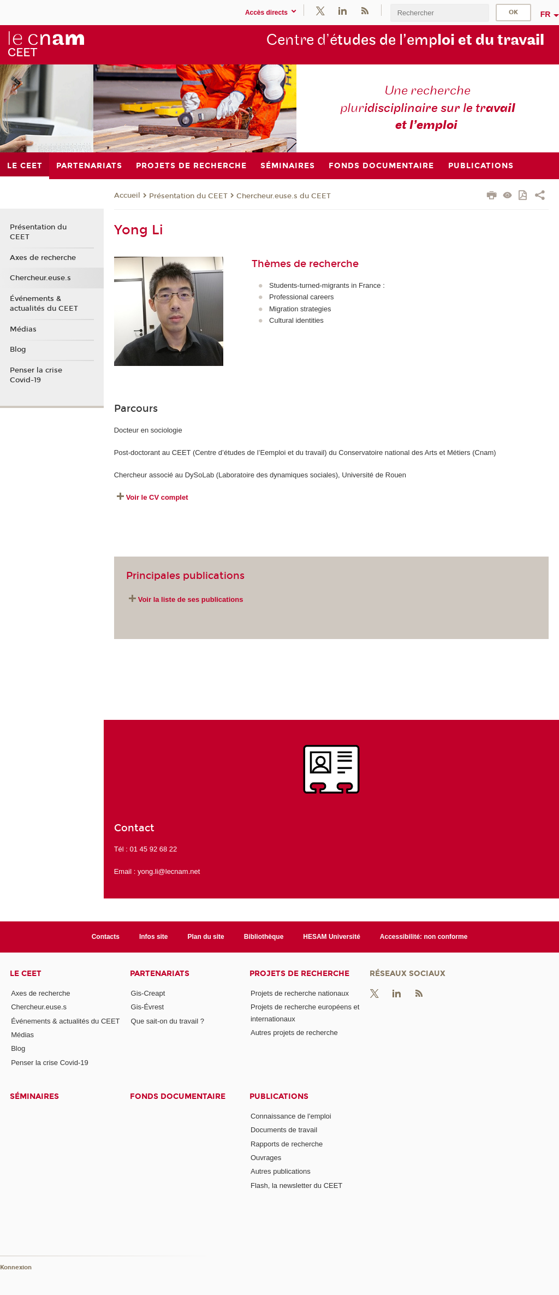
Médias (23, 329)
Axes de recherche (43, 257)
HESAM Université (331, 937)
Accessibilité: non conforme (424, 937)
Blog (18, 349)
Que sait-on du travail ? (167, 1021)
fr (545, 14)
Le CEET (25, 973)
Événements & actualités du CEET (44, 303)
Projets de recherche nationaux (300, 993)
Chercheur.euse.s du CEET (283, 196)
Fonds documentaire (177, 1096)
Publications (278, 1096)
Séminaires (34, 1096)
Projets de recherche (299, 973)
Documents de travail (284, 1130)
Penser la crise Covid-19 (36, 375)
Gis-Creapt (148, 993)
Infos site (153, 937)
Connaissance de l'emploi (291, 1116)
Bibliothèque (264, 937)
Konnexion (16, 1267)
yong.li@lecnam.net (169, 871)
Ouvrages (266, 1158)
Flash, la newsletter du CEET (296, 1185)
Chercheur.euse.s (40, 278)
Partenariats (159, 973)
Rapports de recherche (287, 1144)
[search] (439, 13)
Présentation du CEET (188, 196)
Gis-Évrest (147, 1007)
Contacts (106, 937)
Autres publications (281, 1171)
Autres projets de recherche (294, 1032)
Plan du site (206, 937)
